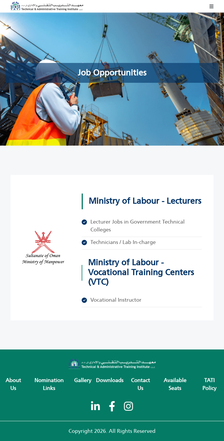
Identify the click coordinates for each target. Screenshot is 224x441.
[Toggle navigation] (211, 6)
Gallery (82, 380)
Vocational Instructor (115, 300)
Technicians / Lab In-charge (123, 242)
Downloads (109, 380)
